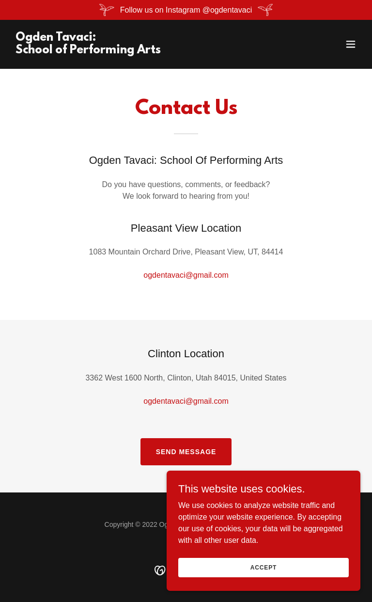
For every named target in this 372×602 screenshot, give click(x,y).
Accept (263, 567)
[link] (88, 51)
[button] (350, 44)
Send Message (186, 452)
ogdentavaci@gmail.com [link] (185, 275)
